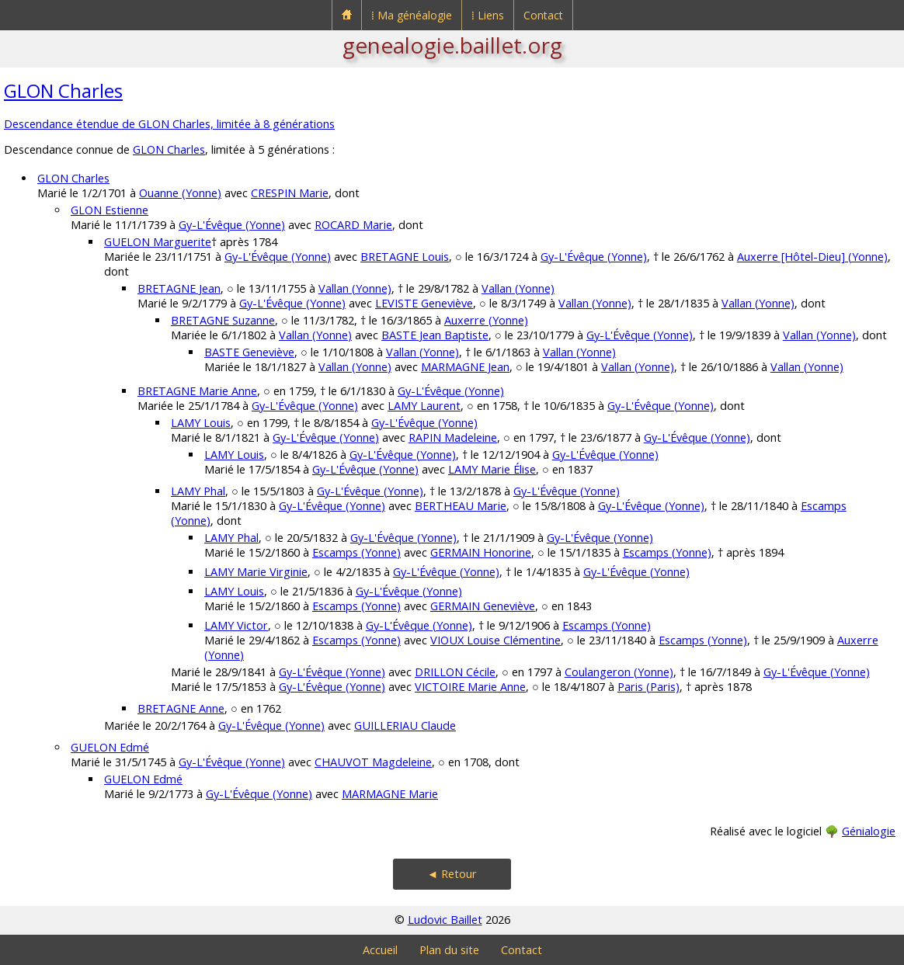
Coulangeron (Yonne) (619, 672)
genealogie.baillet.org (452, 45)
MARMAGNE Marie (390, 793)
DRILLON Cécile (455, 672)
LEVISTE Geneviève (424, 303)
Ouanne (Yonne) (180, 193)
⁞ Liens (487, 15)
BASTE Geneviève (249, 352)
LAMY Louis (201, 422)
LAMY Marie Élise (492, 469)
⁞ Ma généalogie (411, 15)
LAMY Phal (198, 491)
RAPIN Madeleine (453, 437)
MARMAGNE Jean (465, 366)
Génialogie (868, 831)
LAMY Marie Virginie (256, 571)
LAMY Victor (236, 625)
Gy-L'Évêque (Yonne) (232, 224)
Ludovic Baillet (445, 919)
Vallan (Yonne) (354, 288)
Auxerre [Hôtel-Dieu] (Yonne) (812, 256)
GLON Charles (63, 90)
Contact (543, 15)
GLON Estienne (109, 210)
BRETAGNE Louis (404, 256)
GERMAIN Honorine (480, 552)
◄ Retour (452, 873)
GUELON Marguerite (157, 241)
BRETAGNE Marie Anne (197, 391)
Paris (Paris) (648, 686)
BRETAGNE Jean (179, 288)
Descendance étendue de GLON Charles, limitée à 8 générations (169, 123)
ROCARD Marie (353, 224)
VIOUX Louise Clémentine (495, 640)
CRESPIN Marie (290, 193)
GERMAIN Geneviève (482, 606)
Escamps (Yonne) (356, 552)
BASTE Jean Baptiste (435, 335)
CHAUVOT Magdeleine (373, 762)
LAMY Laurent (424, 405)
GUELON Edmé (110, 747)
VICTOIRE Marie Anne (470, 686)
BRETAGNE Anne (180, 708)
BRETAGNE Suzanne (223, 320)
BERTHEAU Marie (460, 505)
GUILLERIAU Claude (405, 725)
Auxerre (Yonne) (486, 320)
